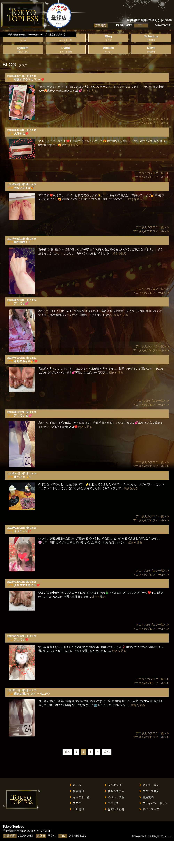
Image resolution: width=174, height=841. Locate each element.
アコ (10, 79)
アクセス (111, 803)
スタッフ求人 (149, 791)
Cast (65, 38)
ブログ (75, 803)
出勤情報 (77, 809)
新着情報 (77, 791)
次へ (107, 751)
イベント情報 (114, 797)
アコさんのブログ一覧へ (152, 118)
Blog (108, 38)
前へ (67, 751)
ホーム (75, 785)
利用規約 (146, 797)
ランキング (113, 785)
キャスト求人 (149, 785)
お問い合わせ (114, 809)
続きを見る (90, 90)
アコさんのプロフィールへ (151, 122)
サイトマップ (149, 809)
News (151, 49)
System (23, 49)
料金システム (114, 791)
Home (23, 38)
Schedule (151, 38)
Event (65, 49)
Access (108, 49)
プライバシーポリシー (154, 803)
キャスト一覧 (80, 797)
